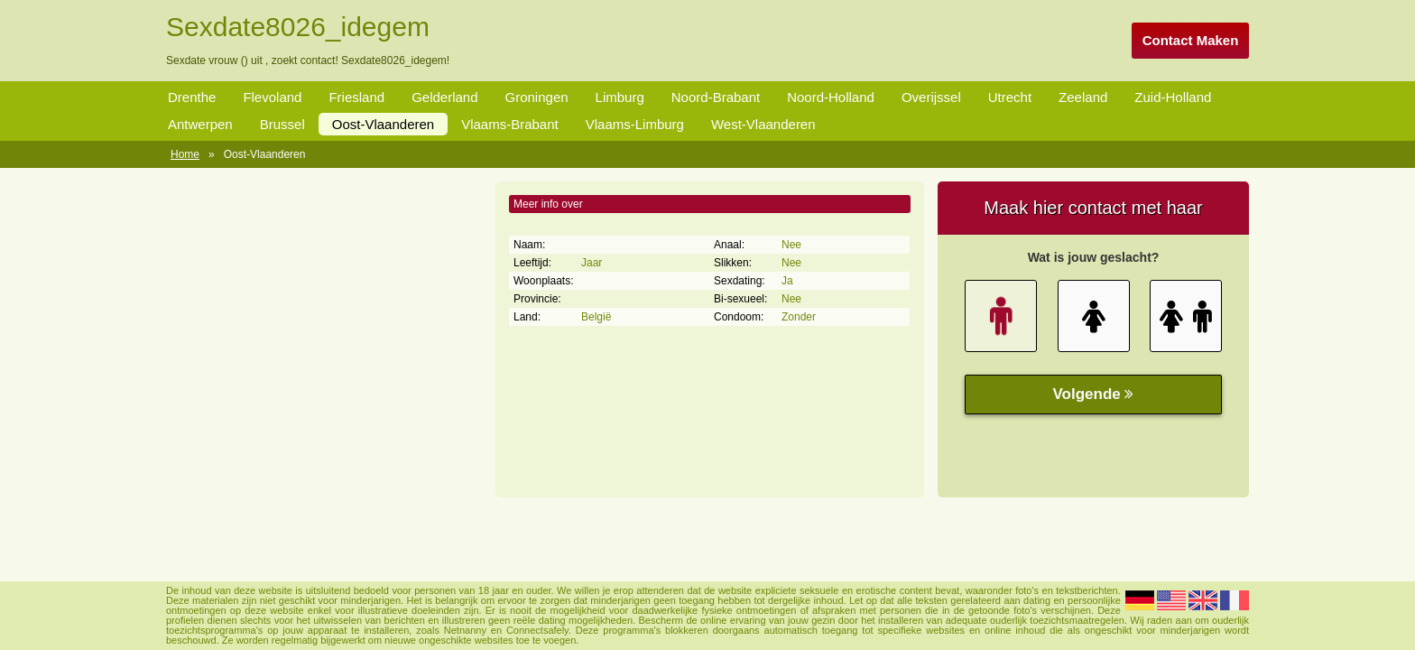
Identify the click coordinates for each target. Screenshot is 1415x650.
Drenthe (192, 97)
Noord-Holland (830, 97)
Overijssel (931, 97)
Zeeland (1083, 97)
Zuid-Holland (1172, 97)
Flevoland (272, 97)
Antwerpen (200, 124)
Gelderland (444, 97)
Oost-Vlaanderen (383, 124)
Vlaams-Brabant (510, 124)
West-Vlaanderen (763, 124)
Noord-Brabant (715, 97)
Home (185, 154)
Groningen (537, 97)
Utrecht (1009, 97)
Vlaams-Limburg (635, 124)
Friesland (356, 97)
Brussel (282, 124)
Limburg (620, 97)
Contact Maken (1190, 40)
